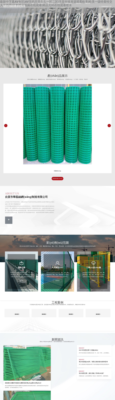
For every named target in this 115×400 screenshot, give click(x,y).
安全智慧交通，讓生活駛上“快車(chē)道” (92, 374)
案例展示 (17, 313)
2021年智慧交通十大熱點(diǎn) (89, 350)
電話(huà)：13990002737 (56, 399)
